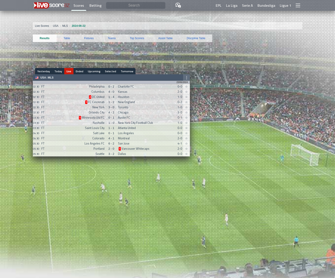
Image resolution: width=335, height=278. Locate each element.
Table (67, 38)
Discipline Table (196, 38)
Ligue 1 (285, 5)
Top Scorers (137, 38)
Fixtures (89, 38)
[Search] (136, 5)
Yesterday (43, 71)
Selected (110, 71)
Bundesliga (266, 5)
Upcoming (94, 71)
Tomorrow (127, 71)
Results (44, 38)
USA (43, 77)
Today (58, 71)
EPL (219, 5)
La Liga (231, 5)
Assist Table (165, 38)
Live (69, 71)
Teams (112, 38)
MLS (50, 77)
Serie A (247, 5)
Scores (78, 5)
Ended (79, 71)
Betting (95, 5)
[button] (297, 5)
